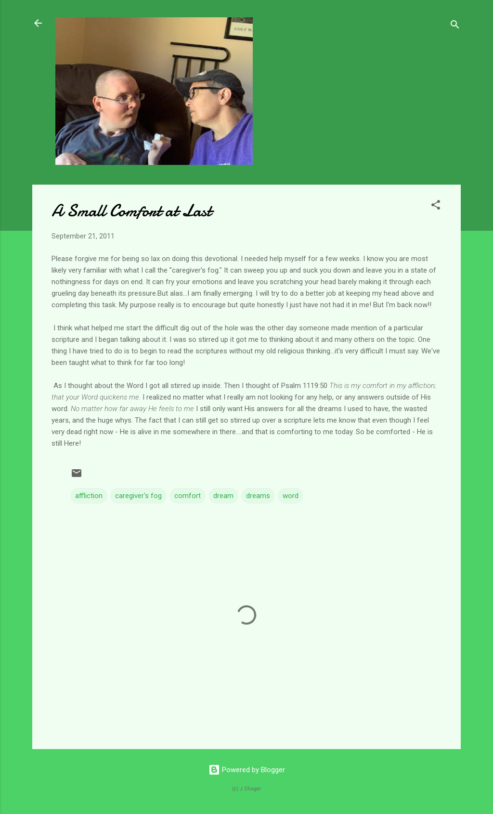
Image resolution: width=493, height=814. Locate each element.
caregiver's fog (138, 495)
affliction (89, 495)
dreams (258, 495)
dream (223, 495)
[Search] (455, 26)
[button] (435, 206)
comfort (187, 495)
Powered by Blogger (246, 769)
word (290, 495)
